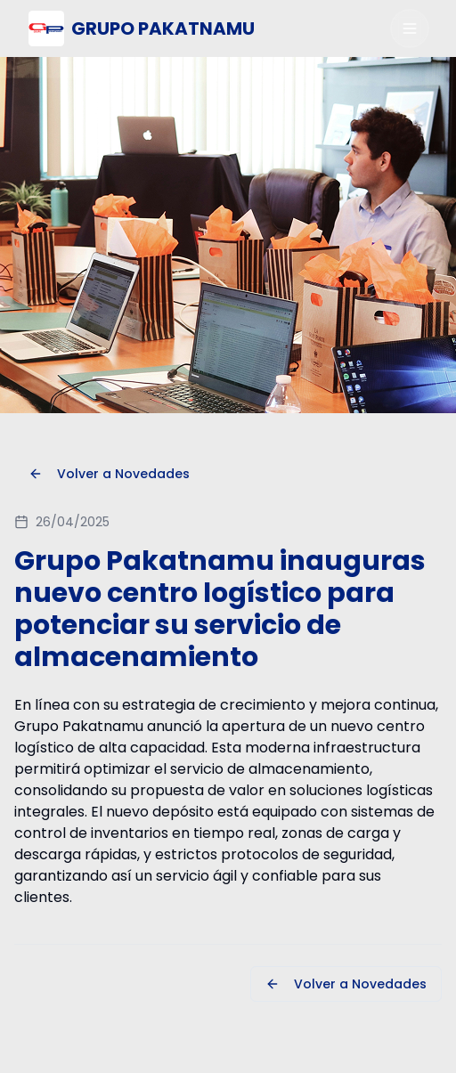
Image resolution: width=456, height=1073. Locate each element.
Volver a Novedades (109, 474)
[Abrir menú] (410, 28)
